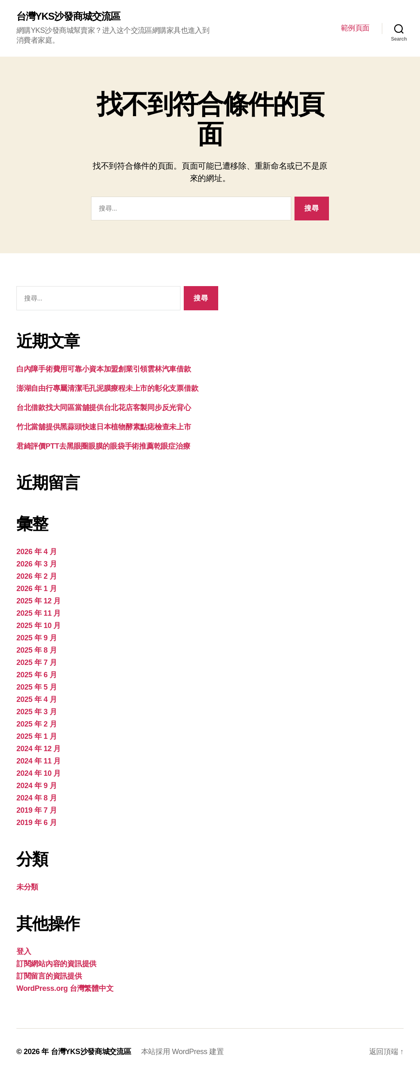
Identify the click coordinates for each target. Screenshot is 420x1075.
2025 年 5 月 (36, 687)
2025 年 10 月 (38, 625)
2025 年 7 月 (36, 662)
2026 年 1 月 (36, 588)
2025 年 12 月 (38, 601)
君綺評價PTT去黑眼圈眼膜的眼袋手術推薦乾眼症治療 (103, 446)
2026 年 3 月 (36, 564)
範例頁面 (355, 28)
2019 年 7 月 (36, 810)
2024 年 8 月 (36, 798)
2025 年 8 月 (36, 650)
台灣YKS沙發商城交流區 (68, 16)
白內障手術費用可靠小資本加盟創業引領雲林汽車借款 (103, 369)
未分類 (27, 887)
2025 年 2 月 (36, 724)
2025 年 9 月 (36, 638)
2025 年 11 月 (38, 613)
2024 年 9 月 (36, 786)
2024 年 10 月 (38, 773)
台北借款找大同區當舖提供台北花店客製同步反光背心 (103, 407)
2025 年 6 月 (36, 675)
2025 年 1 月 (36, 736)
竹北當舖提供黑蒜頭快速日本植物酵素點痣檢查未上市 (103, 427)
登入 (23, 951)
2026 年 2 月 (36, 576)
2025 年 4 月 (36, 699)
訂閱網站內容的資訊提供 (56, 964)
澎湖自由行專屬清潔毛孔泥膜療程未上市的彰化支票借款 (107, 388)
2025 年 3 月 (36, 712)
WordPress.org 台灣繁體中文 (64, 988)
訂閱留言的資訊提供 (49, 976)
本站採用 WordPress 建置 (182, 1051)
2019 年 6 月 (36, 822)
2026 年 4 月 (36, 552)
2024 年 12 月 (38, 749)
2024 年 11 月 (38, 761)
